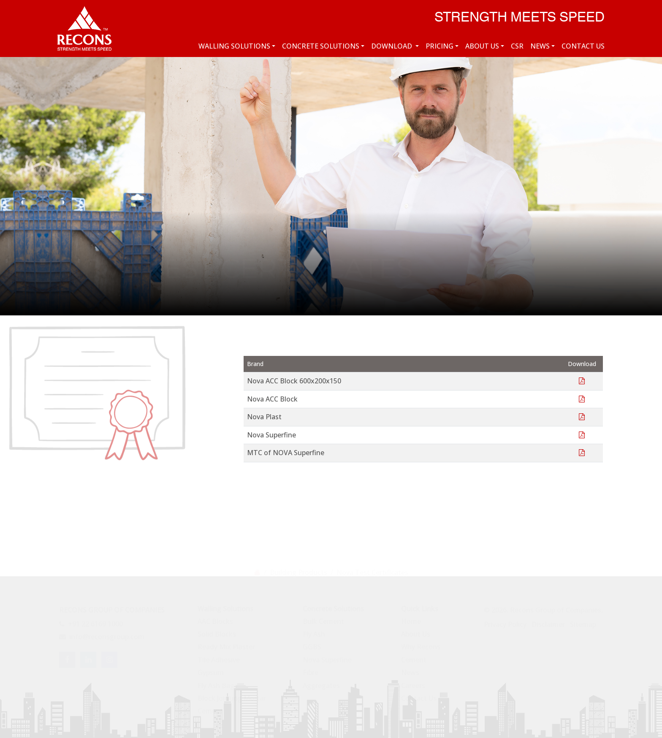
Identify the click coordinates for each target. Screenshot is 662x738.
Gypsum (211, 669)
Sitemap (583, 621)
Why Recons (420, 643)
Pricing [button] (439, 46)
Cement (210, 707)
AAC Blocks (215, 617)
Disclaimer (548, 621)
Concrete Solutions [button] (320, 46)
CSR (517, 46)
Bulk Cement (323, 617)
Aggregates (321, 681)
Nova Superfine (327, 656)
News (410, 669)
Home (411, 617)
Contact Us (583, 46)
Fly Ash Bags (218, 681)
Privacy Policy (505, 621)
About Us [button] (482, 46)
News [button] (540, 46)
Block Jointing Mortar (232, 695)
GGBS (312, 643)
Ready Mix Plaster (226, 643)
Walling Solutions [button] (234, 46)
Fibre (310, 669)
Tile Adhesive (219, 656)
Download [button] (392, 46)
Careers (413, 681)
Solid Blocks (217, 630)
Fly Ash (314, 630)
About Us (415, 630)
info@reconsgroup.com (101, 633)
